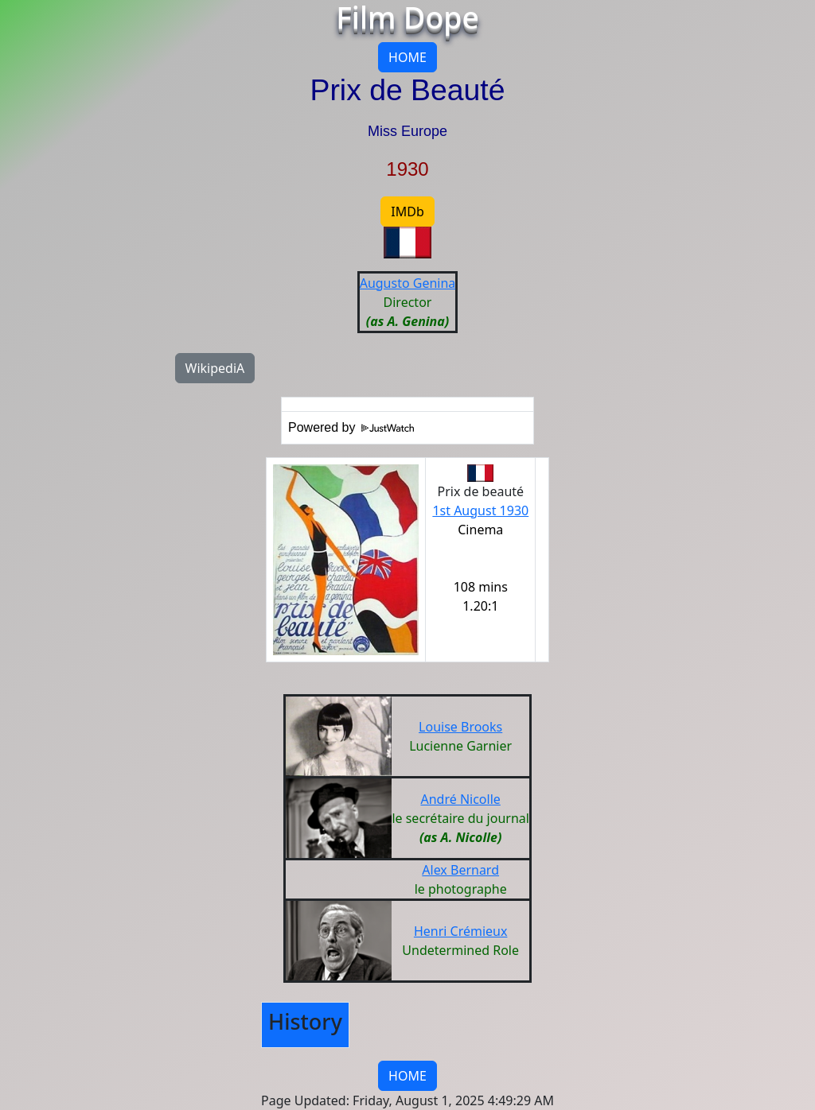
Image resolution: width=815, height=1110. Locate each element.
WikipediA (215, 368)
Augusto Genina (408, 283)
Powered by (351, 427)
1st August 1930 (480, 510)
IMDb (407, 211)
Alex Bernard (460, 870)
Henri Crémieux (461, 931)
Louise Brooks (460, 726)
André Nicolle (460, 799)
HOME (407, 57)
